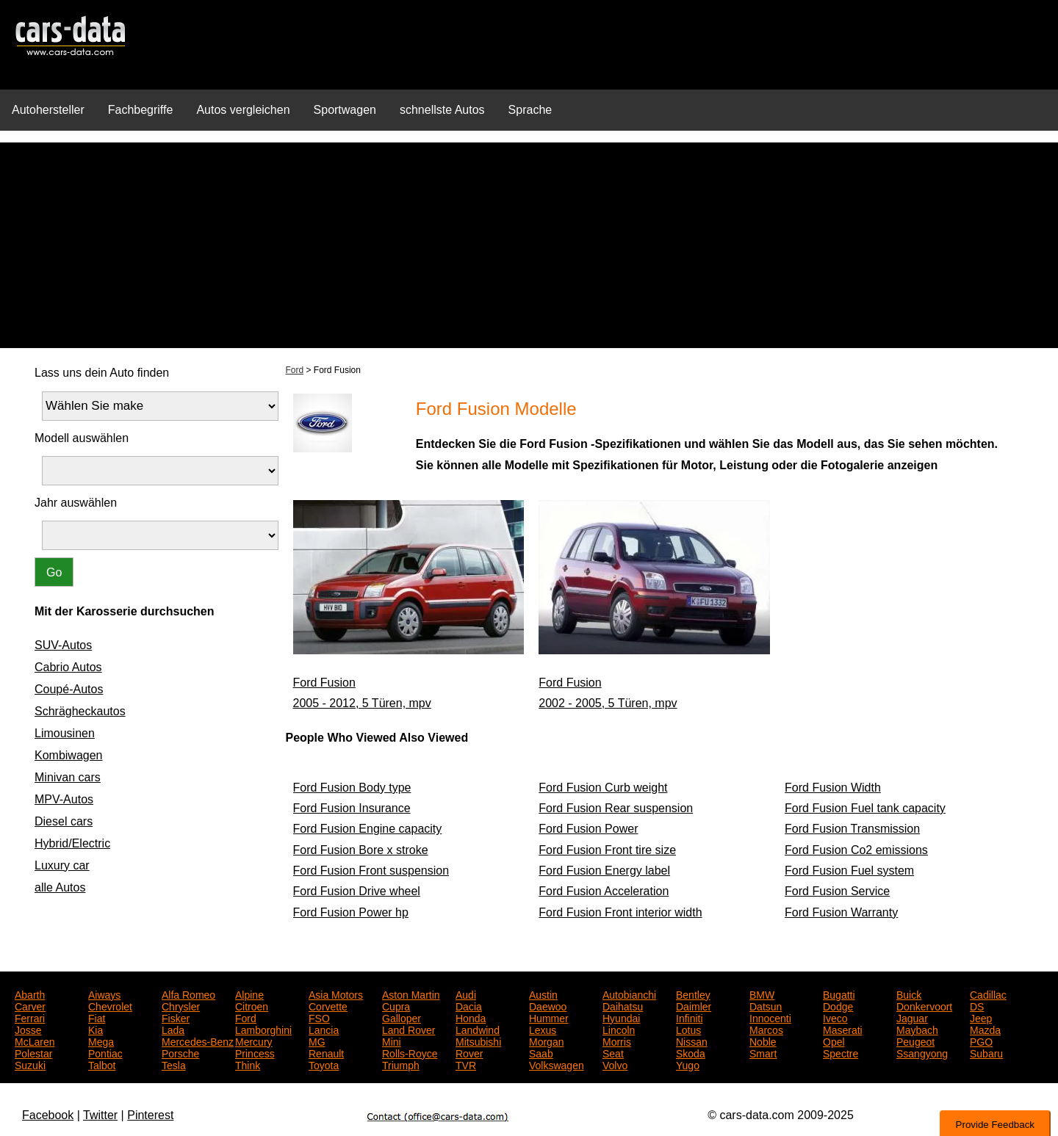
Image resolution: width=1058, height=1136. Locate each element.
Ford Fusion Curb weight (603, 787)
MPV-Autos (64, 799)
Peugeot (915, 1040)
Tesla (174, 1064)
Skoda (690, 1052)
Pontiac (105, 1052)
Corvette (328, 1005)
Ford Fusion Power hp (351, 912)
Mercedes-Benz (198, 1040)
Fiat (96, 1017)
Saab (541, 1052)
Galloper (401, 1017)
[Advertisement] (529, 245)
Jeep (981, 1017)
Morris (616, 1040)
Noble (763, 1040)
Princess (255, 1052)
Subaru (986, 1052)
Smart (763, 1052)
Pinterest (150, 1115)
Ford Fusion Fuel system (849, 870)
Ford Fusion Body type (352, 787)
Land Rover (408, 1028)
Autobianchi (629, 993)
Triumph (401, 1064)
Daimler (693, 1005)
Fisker (176, 1017)
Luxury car (62, 865)
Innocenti (770, 1017)
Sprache (530, 110)
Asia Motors (336, 993)
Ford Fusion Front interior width (620, 912)
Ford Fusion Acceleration (604, 891)
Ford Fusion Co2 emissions (856, 850)
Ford (295, 370)
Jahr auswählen (76, 502)
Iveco (835, 1017)
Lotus (688, 1028)
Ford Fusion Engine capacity (367, 828)
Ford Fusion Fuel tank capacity (865, 808)
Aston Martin (411, 993)
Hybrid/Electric (72, 843)
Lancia (324, 1028)
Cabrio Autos (68, 667)
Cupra (396, 1005)
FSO (319, 1017)
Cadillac (988, 993)
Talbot (101, 1064)
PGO (981, 1040)
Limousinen (65, 733)
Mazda (985, 1028)
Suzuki (30, 1064)
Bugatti (839, 993)
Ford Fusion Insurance (352, 808)
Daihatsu (622, 1005)
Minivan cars (68, 777)
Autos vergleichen (242, 110)
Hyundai (621, 1017)
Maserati (843, 1028)
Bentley (693, 993)
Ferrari (30, 1017)
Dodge (838, 1005)
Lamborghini (263, 1028)
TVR (466, 1064)
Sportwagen (345, 110)
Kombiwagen (69, 755)
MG (317, 1040)
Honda (471, 1017)
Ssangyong (922, 1052)
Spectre (840, 1052)
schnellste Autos (442, 110)
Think (247, 1064)
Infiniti (689, 1017)
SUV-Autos (63, 645)
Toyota (324, 1064)
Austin (543, 993)
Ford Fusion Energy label (604, 870)
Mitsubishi (478, 1040)
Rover (469, 1052)
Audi (466, 993)
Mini (391, 1040)
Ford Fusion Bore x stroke (360, 850)
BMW (761, 993)
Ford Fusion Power (588, 828)
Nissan (692, 1040)
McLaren (34, 1040)
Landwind (478, 1028)
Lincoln (618, 1028)
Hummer (549, 1017)
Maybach (917, 1028)
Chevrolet (110, 1005)
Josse (28, 1028)
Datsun (765, 1005)
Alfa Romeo (188, 993)
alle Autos (60, 887)
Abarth (30, 993)
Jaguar (912, 1017)
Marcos (766, 1028)
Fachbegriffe (140, 110)
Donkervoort (924, 1005)
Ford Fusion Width (833, 787)
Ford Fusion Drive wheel (356, 891)
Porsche (180, 1052)
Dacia (469, 1005)
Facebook (47, 1115)
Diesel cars (64, 821)
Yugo (687, 1064)
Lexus (542, 1028)
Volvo (614, 1064)
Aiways (104, 993)
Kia (95, 1028)
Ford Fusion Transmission (852, 828)
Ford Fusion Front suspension (371, 870)
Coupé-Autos (69, 689)
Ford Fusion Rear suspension (616, 808)
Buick (908, 993)
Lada (173, 1028)
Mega (101, 1040)
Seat (613, 1052)
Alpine (249, 993)
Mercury (254, 1040)
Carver (30, 1005)
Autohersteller (48, 110)
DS (977, 1005)
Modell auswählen (82, 438)
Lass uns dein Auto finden (102, 372)
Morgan (546, 1040)
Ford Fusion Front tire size (607, 850)
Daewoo (547, 1005)
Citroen (251, 1005)
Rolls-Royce (409, 1052)
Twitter (100, 1115)
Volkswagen (556, 1064)
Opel (834, 1040)
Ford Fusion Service (837, 891)
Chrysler (181, 1005)
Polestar (33, 1052)
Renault (326, 1052)
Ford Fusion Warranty (841, 912)
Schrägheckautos (80, 711)
